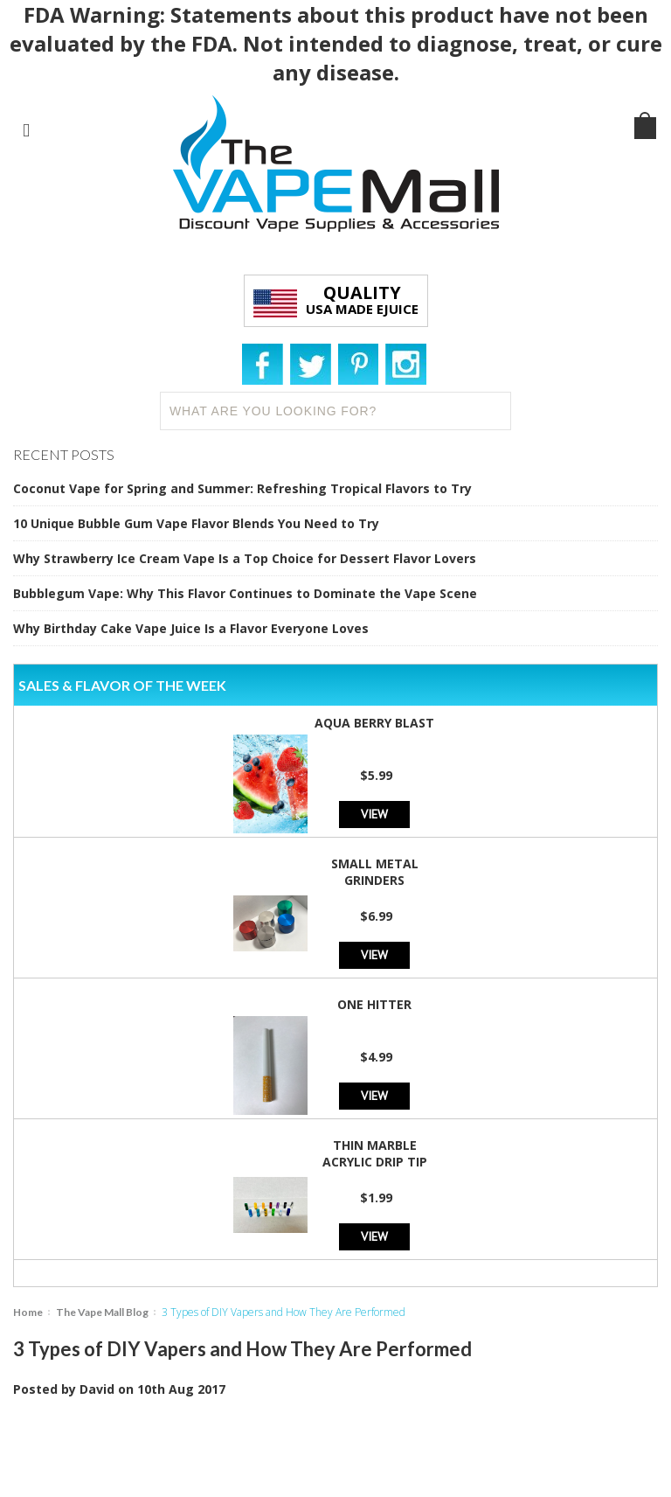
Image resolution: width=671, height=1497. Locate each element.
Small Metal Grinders (375, 871)
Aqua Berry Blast (374, 722)
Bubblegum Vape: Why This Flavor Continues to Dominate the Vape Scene (245, 593)
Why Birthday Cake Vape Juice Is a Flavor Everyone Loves (191, 628)
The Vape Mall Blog (102, 1312)
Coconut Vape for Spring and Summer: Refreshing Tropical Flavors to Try (242, 488)
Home (28, 1312)
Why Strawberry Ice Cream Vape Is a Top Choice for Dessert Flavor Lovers (244, 558)
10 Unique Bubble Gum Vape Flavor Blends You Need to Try (196, 523)
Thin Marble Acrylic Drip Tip (374, 1153)
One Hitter (374, 1004)
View (374, 813)
